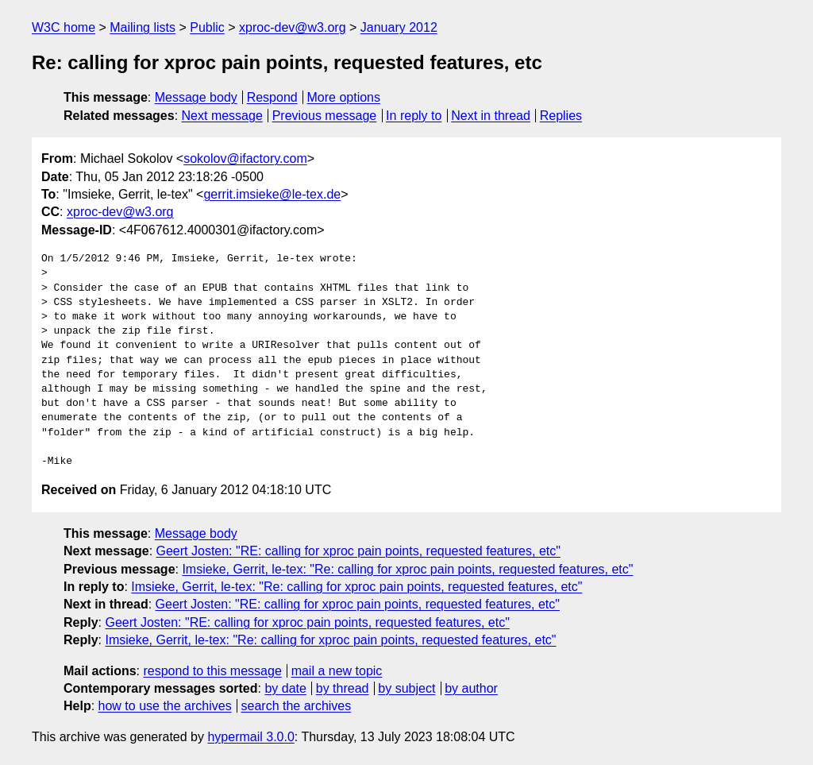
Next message (222, 115)
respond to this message (212, 671)
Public (207, 27)
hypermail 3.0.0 (250, 737)
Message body (196, 97)
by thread (342, 688)
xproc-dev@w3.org (292, 27)
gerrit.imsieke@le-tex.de (272, 194)
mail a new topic (337, 671)
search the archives (296, 706)
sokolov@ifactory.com (245, 158)
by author (471, 688)
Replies (561, 115)
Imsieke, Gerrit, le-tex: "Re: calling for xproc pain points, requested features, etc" (407, 569)
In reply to (413, 115)
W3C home (63, 27)
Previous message (324, 115)
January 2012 (398, 27)
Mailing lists (142, 27)
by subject (406, 688)
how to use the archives (165, 706)
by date (285, 688)
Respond (272, 97)
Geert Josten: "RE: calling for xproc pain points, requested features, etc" (358, 551)
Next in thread (490, 115)
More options (344, 97)
